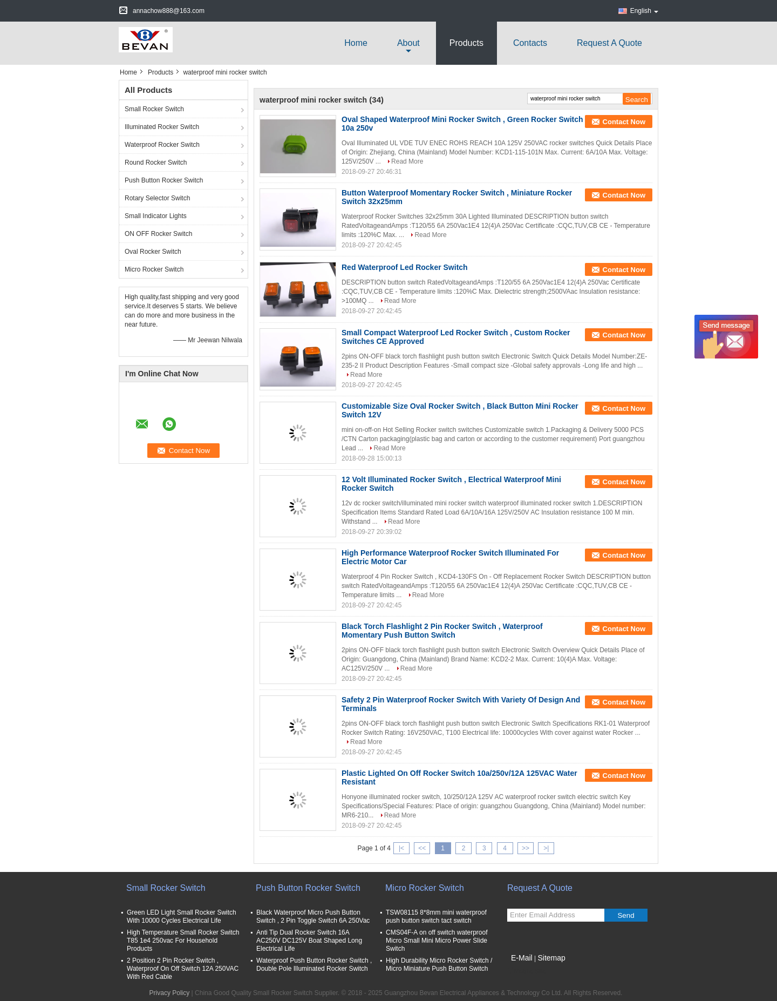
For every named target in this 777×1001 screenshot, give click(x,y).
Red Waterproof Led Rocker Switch (405, 267)
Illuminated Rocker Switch (162, 127)
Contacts (530, 43)
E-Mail (522, 957)
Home (355, 43)
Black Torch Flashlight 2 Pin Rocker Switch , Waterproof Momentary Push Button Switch (442, 630)
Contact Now (624, 122)
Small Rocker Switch (154, 109)
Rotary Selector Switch (157, 198)
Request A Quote (609, 43)
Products (466, 43)
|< (401, 848)
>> (525, 848)
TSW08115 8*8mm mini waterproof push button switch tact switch (436, 916)
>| (546, 848)
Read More (407, 161)
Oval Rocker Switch (153, 251)
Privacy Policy (169, 993)
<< (422, 848)
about (408, 43)
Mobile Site (526, 971)
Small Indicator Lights (156, 216)
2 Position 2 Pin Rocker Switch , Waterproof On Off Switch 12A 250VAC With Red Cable (182, 968)
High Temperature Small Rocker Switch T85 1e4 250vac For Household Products (183, 940)
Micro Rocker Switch (154, 269)
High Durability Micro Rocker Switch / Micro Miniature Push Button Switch (439, 964)
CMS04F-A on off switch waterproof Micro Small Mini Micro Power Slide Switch (437, 940)
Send (625, 915)
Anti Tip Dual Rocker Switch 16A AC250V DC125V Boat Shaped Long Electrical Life (309, 940)
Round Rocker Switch (156, 162)
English (644, 11)
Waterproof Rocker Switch (162, 144)
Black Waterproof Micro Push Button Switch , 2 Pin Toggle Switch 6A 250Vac (313, 916)
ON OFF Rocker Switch (158, 234)
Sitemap (551, 957)
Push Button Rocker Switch (164, 180)
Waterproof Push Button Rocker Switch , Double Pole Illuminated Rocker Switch (314, 964)
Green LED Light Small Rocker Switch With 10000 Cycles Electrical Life (181, 916)
